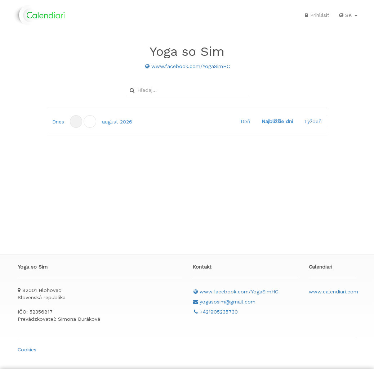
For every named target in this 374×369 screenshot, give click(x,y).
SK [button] (347, 15)
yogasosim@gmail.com (223, 302)
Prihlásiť (316, 15)
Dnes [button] (58, 122)
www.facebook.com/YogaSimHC (187, 66)
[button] (90, 121)
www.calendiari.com (333, 291)
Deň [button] (245, 121)
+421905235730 (215, 312)
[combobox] (186, 90)
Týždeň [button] (313, 121)
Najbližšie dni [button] (277, 121)
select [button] (243, 90)
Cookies (27, 349)
